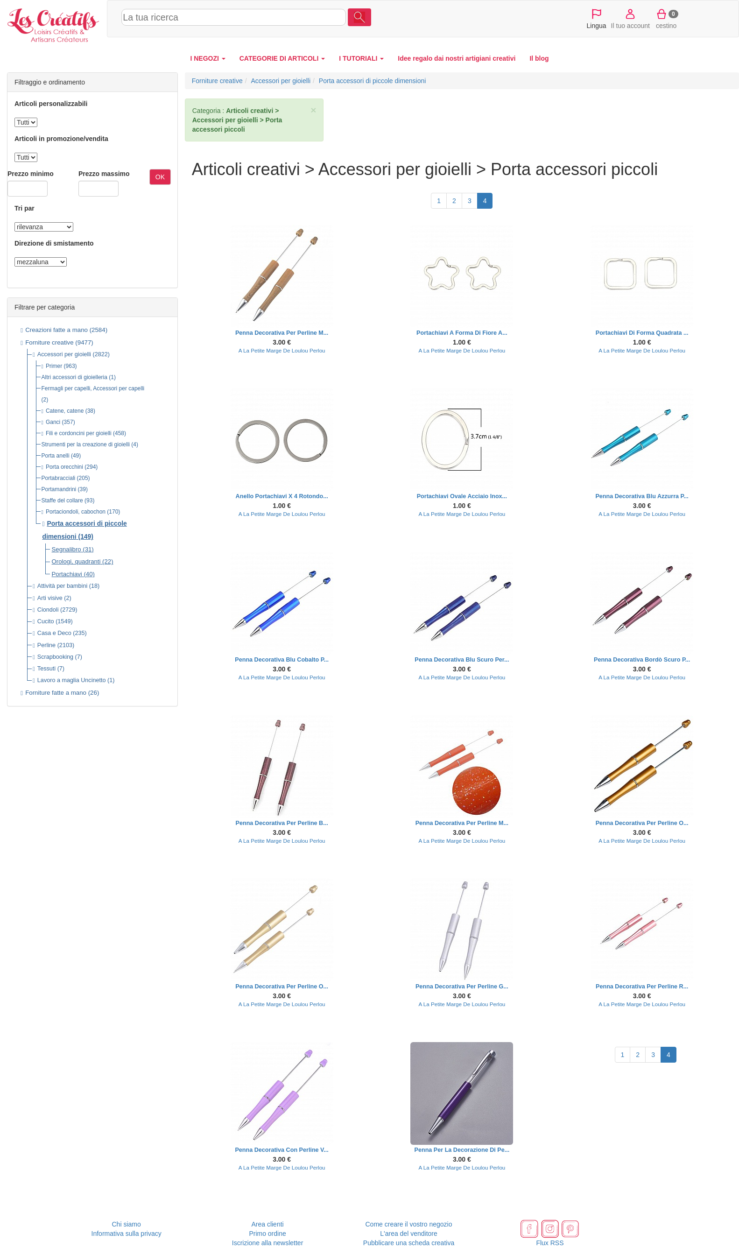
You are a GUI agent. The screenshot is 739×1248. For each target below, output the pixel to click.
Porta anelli (56, 455)
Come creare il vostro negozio (409, 1224)
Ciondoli (48, 609)
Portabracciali (59, 478)
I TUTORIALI (361, 58)
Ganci (53, 422)
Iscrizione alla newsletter (267, 1243)
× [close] (313, 110)
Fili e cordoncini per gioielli (79, 433)
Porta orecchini (64, 467)
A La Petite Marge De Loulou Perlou (282, 350)
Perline (46, 645)
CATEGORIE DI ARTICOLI (282, 58)
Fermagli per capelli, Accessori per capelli (93, 388)
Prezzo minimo (30, 173)
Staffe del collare (62, 500)
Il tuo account (630, 18)
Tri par (24, 208)
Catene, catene (65, 411)
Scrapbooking (55, 657)
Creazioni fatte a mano (56, 329)
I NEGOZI (207, 58)
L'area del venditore (408, 1233)
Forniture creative (49, 342)
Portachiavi (67, 574)
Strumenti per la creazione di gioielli (86, 444)
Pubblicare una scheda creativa (408, 1243)
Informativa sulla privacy (126, 1233)
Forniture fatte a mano (55, 692)
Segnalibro (66, 549)
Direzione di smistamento (54, 243)
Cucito (45, 621)
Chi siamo (126, 1224)
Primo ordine (267, 1233)
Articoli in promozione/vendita (61, 138)
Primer (54, 366)
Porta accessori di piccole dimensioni (372, 81)
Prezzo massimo (104, 173)
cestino (666, 18)
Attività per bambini (62, 586)
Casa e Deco (54, 633)
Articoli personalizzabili (50, 103)
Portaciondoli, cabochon (76, 511)
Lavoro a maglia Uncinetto (71, 680)
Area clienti (267, 1224)
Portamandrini (59, 489)
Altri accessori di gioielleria (74, 377)
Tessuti (46, 668)
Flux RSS (549, 1243)
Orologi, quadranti (76, 561)
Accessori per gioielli (64, 354)
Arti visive (50, 598)
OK (160, 177)
